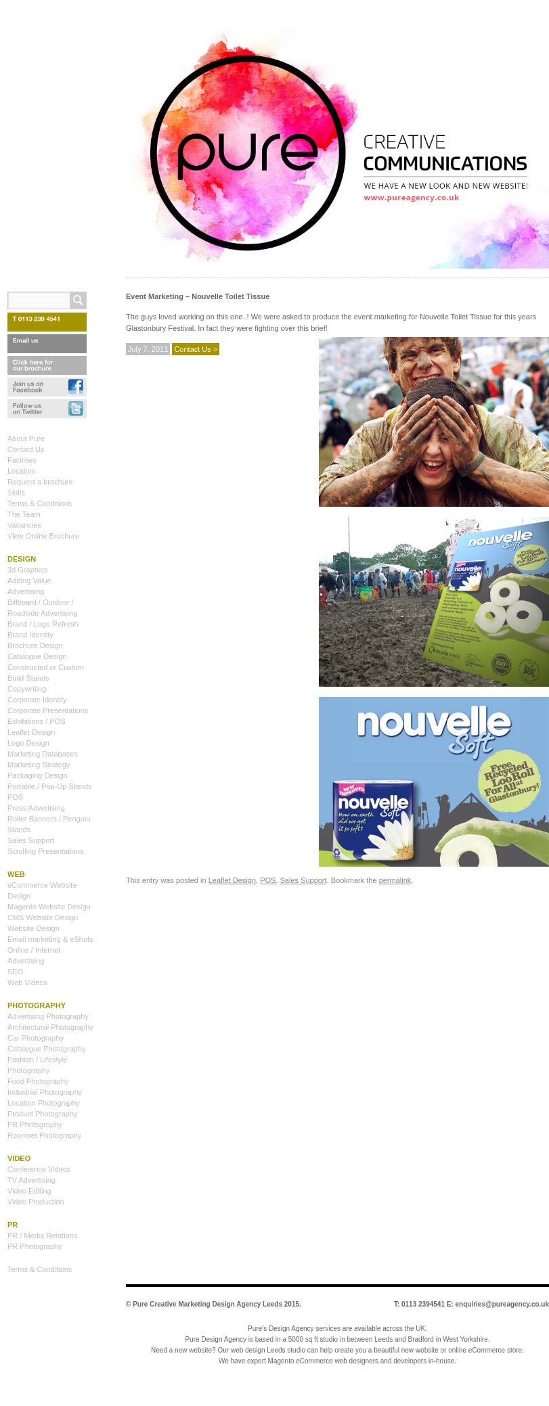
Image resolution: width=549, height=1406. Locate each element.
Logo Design (28, 743)
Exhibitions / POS (36, 721)
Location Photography (43, 1103)
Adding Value (29, 580)
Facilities (22, 460)
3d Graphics (27, 570)
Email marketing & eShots (50, 939)
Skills (16, 493)
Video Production (35, 1202)
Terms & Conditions (39, 503)
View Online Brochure (43, 536)
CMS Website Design (42, 917)
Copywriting (26, 689)
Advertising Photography (48, 1016)
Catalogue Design (36, 656)
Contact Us (25, 449)
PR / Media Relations (42, 1235)
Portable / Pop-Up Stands (49, 786)
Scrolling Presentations (45, 851)
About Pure (26, 438)
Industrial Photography (44, 1092)
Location (21, 471)
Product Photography (42, 1114)
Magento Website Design (49, 907)
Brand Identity (30, 635)
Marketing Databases (42, 754)
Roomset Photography (44, 1135)
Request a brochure (40, 482)
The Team (24, 514)
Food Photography (38, 1081)
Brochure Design (35, 645)
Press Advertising (36, 808)
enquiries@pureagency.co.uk (503, 1304)
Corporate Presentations (47, 710)
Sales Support (303, 880)
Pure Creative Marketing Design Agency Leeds (207, 1304)
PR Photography (34, 1124)
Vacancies (24, 525)
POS (268, 880)
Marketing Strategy (38, 765)
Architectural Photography (50, 1027)
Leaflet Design (232, 880)
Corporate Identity (36, 700)
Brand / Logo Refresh (43, 624)
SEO (15, 972)
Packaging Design (37, 775)
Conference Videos (38, 1169)
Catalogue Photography (46, 1049)
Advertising (25, 591)
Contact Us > (195, 349)
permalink (395, 880)
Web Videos (27, 982)
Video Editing (29, 1191)
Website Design (33, 928)
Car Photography (35, 1038)
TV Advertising (31, 1180)
